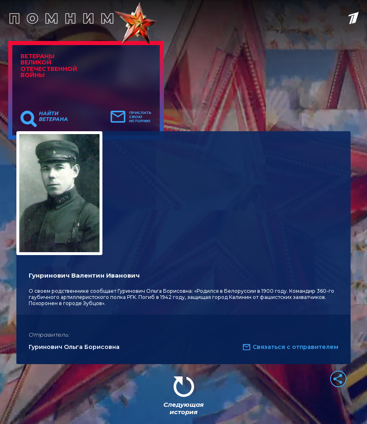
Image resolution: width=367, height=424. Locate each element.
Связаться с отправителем (295, 347)
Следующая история (183, 408)
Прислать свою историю (140, 117)
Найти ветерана (53, 116)
